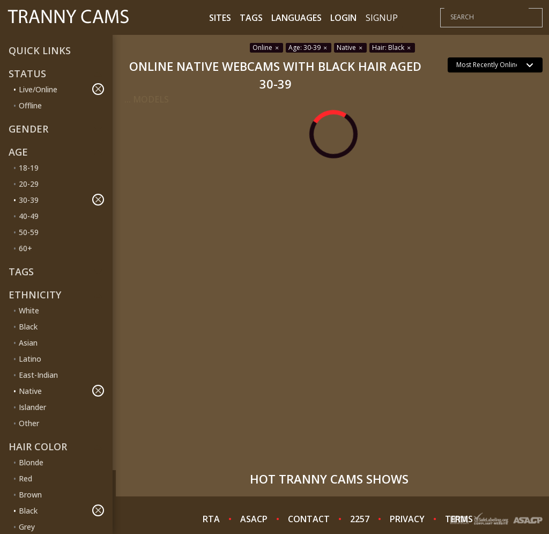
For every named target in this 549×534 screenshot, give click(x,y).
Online (266, 47)
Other (29, 423)
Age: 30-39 (308, 47)
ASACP (254, 519)
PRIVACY (407, 519)
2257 (359, 519)
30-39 (61, 200)
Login (343, 18)
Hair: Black (392, 47)
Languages (296, 18)
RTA (211, 519)
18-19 (29, 168)
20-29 (29, 184)
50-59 (29, 232)
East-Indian (38, 375)
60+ (25, 248)
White (29, 310)
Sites (220, 18)
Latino (30, 359)
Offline (30, 105)
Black (28, 326)
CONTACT (309, 519)
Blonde (31, 462)
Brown (30, 494)
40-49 (29, 216)
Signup (382, 18)
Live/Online (61, 89)
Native (61, 391)
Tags (251, 18)
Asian (28, 343)
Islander (32, 407)
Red (25, 478)
